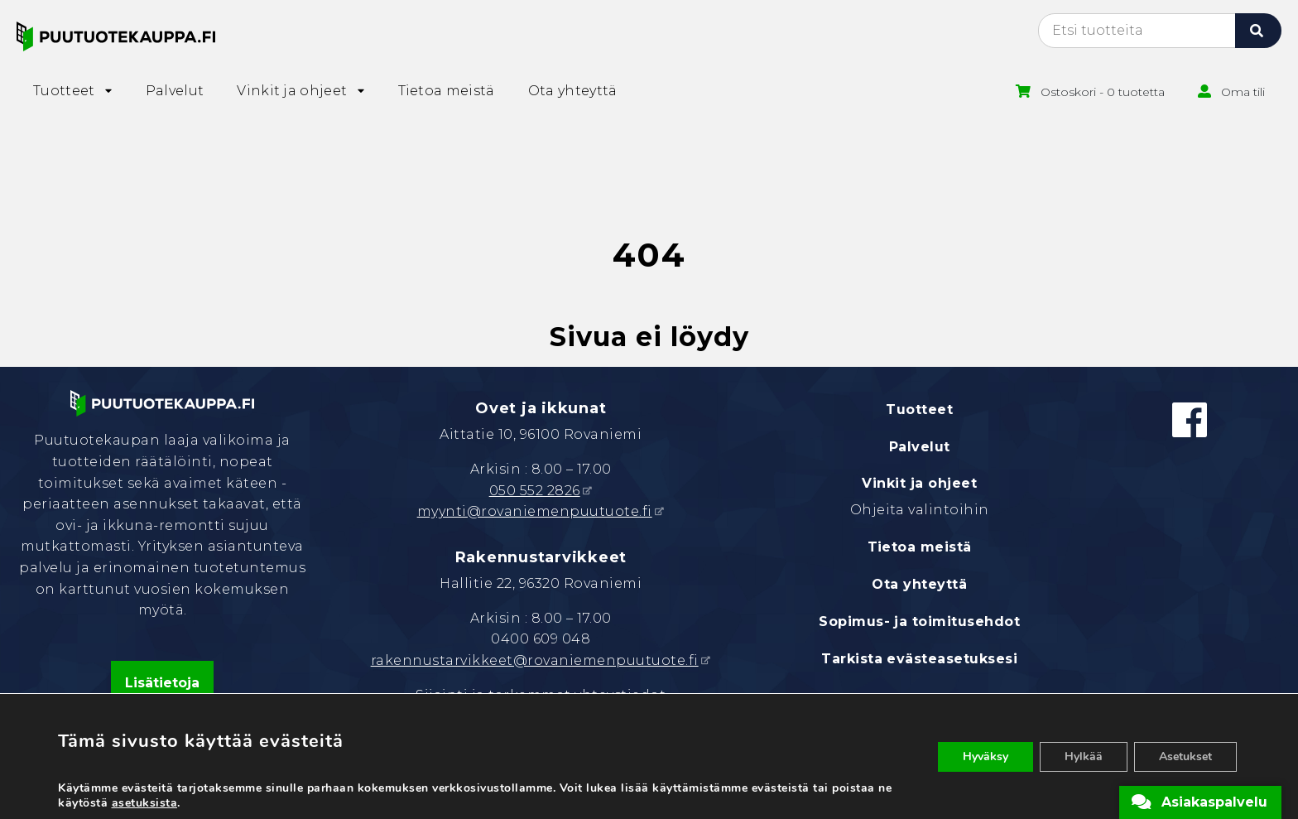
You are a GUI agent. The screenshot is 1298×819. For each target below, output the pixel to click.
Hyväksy (985, 756)
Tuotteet (919, 409)
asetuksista (145, 803)
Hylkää (1084, 756)
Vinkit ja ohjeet (919, 483)
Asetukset (1185, 756)
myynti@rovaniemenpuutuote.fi (534, 511)
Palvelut (919, 447)
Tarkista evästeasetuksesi (919, 659)
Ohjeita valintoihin (919, 510)
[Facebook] (1189, 420)
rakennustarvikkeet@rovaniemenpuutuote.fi (535, 660)
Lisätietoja (162, 683)
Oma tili (1243, 91)
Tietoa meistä (920, 547)
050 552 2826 (534, 491)
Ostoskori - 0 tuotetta (1103, 91)
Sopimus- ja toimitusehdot (919, 621)
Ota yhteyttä (919, 584)
